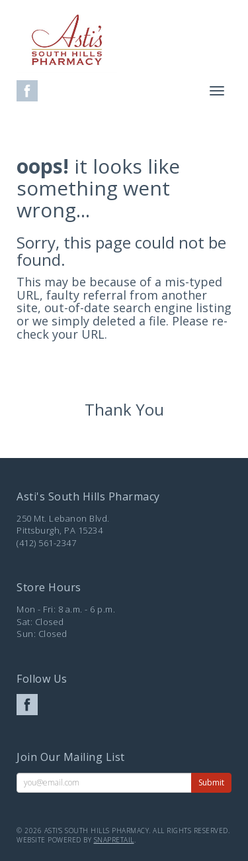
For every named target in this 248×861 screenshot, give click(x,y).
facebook (27, 90)
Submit (211, 782)
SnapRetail (114, 839)
